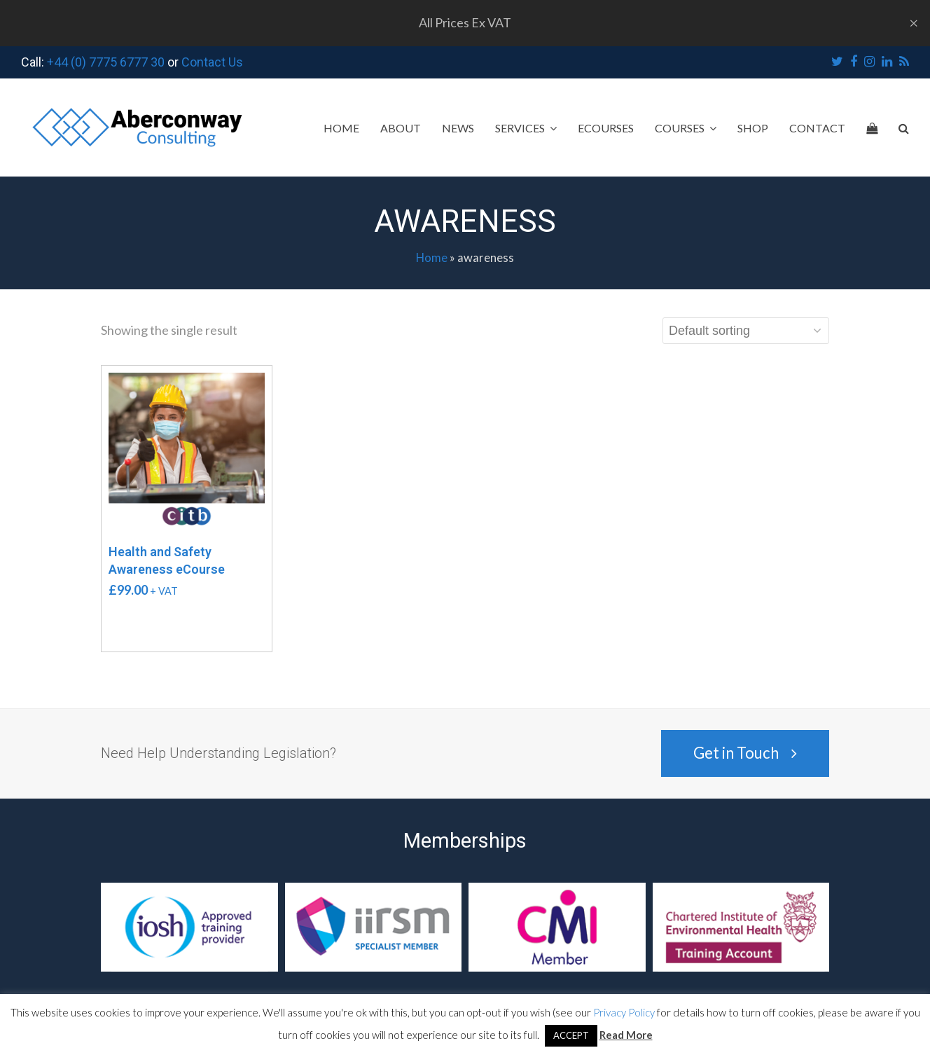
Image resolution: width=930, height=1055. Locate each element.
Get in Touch (744, 752)
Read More (626, 1034)
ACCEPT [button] (571, 1035)
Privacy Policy (624, 1012)
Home (431, 258)
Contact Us (212, 62)
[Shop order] (745, 330)
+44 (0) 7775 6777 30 (106, 62)
